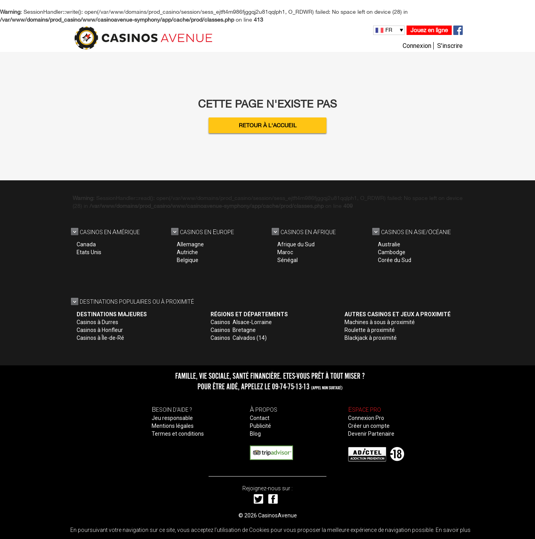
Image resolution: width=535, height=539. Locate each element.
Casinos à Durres (97, 322)
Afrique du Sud (296, 244)
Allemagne (190, 244)
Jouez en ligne (429, 30)
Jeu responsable (172, 418)
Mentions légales (173, 426)
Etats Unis (89, 252)
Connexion (417, 46)
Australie (389, 244)
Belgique (187, 260)
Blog (255, 434)
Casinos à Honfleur (100, 330)
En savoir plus (453, 530)
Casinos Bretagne (233, 330)
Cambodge (391, 252)
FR (388, 30)
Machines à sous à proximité (379, 322)
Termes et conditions (178, 434)
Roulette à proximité (369, 330)
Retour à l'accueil (268, 125)
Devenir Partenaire (371, 434)
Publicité (260, 426)
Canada (86, 244)
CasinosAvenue (277, 515)
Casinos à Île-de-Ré (100, 338)
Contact (259, 418)
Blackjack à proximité (370, 338)
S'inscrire (450, 46)
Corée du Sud (394, 260)
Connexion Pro (366, 418)
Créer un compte (369, 426)
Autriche (187, 252)
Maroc (285, 252)
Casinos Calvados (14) (239, 338)
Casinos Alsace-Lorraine (241, 322)
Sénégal (287, 260)
